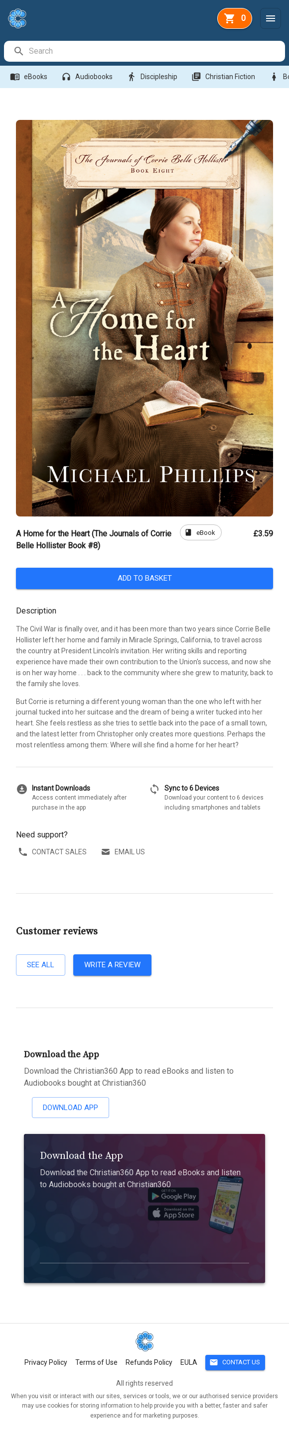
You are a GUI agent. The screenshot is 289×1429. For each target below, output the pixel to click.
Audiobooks (88, 77)
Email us (124, 852)
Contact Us (235, 1362)
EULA (188, 1362)
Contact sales (53, 852)
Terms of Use (96, 1362)
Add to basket (144, 578)
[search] (156, 51)
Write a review (112, 964)
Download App (70, 1108)
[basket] (234, 18)
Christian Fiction (224, 77)
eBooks (29, 77)
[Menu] (270, 18)
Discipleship (153, 77)
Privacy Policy (45, 1362)
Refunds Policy (149, 1362)
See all (40, 965)
